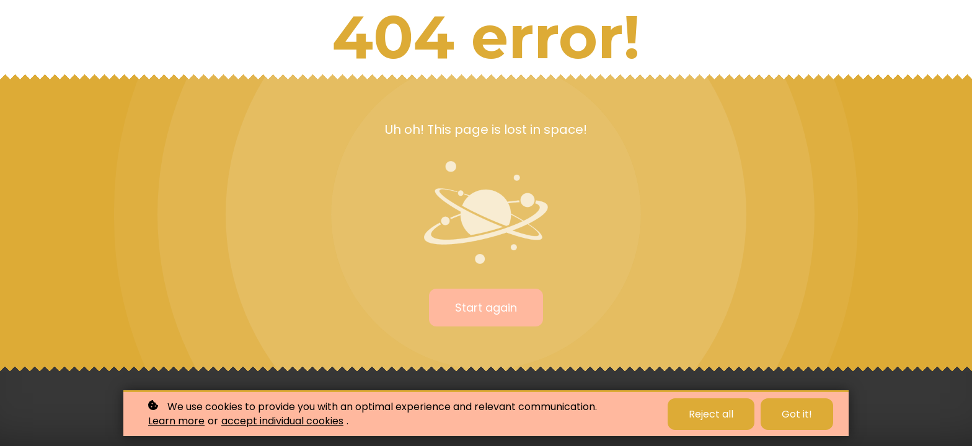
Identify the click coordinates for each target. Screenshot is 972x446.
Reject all (711, 414)
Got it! (797, 414)
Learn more (176, 421)
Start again (486, 307)
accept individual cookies (282, 421)
